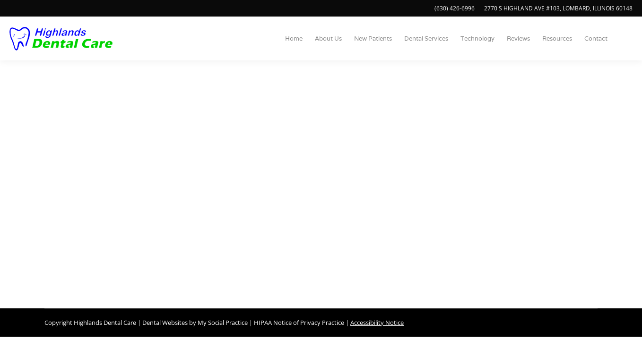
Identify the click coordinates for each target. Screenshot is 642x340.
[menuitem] (294, 38)
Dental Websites (165, 322)
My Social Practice (222, 322)
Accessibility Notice (377, 322)
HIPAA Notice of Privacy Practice (299, 322)
